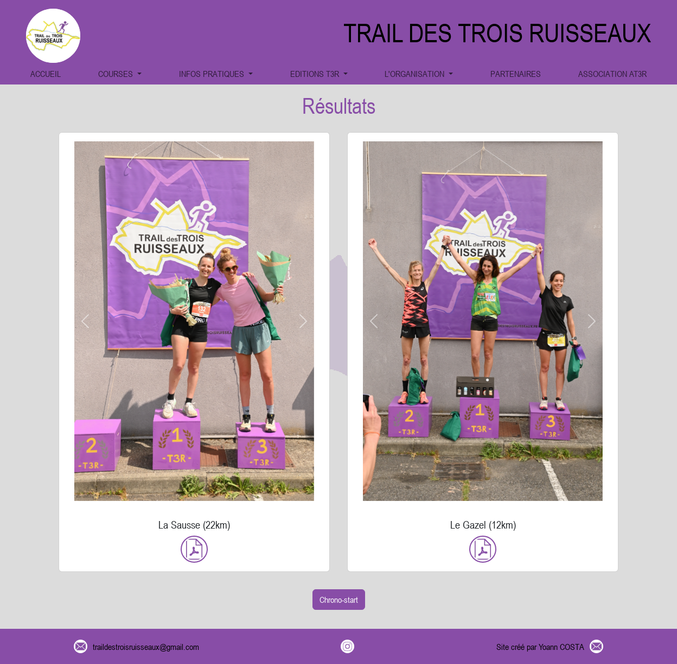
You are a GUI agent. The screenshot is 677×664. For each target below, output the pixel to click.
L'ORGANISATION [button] (415, 73)
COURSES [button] (116, 73)
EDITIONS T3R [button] (315, 73)
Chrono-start (339, 599)
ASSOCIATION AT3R (612, 73)
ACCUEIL (45, 73)
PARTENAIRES (515, 73)
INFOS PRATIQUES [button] (212, 73)
